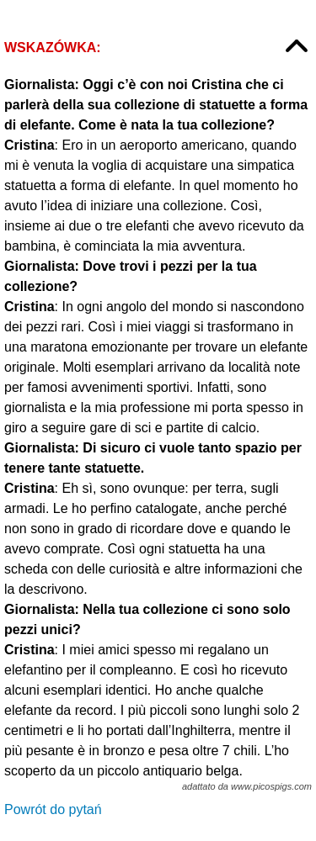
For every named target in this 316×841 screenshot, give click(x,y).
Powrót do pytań (53, 809)
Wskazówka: (52, 47)
